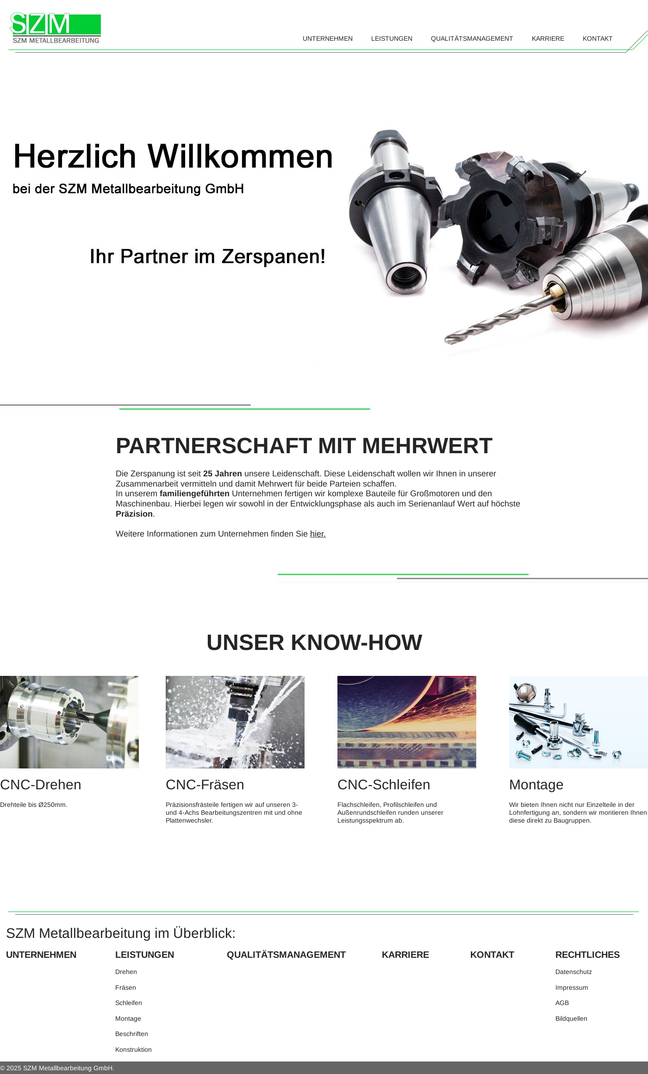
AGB (562, 1002)
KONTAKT (492, 954)
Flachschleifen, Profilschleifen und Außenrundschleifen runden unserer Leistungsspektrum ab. (390, 812)
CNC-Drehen (40, 784)
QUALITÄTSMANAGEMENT (286, 954)
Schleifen (129, 1002)
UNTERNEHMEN (41, 954)
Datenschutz (573, 971)
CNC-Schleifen (387, 784)
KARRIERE (405, 954)
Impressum (571, 987)
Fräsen (125, 987)
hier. (318, 533)
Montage (538, 784)
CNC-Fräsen (207, 784)
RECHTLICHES (587, 954)
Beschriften (131, 1033)
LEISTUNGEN (144, 954)
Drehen (126, 971)
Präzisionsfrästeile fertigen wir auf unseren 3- (232, 804)
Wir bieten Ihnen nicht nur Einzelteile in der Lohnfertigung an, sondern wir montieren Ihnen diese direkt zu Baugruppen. (578, 812)
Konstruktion (133, 1049)
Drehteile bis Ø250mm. (34, 804)
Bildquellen (571, 1018)
